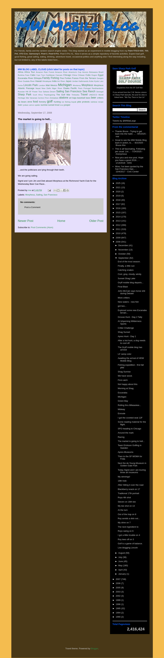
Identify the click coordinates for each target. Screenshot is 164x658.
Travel (84, 94)
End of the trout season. (129, 261)
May (120, 565)
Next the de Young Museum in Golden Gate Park (132, 464)
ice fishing (66, 102)
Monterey (77, 85)
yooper (67, 105)
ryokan (25, 105)
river (20, 105)
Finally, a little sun (126, 266)
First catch (123, 380)
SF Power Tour (35, 91)
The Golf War (63, 94)
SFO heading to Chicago (129, 428)
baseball (81, 98)
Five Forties (65, 78)
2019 (118, 195)
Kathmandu (83, 81)
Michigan (65, 85)
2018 (118, 200)
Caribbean (50, 75)
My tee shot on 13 (126, 506)
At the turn (123, 510)
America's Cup (75, 72)
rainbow (94, 102)
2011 (118, 229)
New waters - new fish (128, 302)
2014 (118, 216)
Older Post (96, 221)
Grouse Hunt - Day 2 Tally (130, 317)
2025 (118, 183)
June (121, 561)
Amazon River (61, 72)
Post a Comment (32, 207)
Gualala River (29, 81)
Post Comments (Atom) (42, 227)
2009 (118, 237)
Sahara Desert (49, 91)
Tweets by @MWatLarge (124, 121)
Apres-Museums (125, 452)
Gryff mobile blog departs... (130, 282)
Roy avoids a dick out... (129, 518)
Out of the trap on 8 (127, 514)
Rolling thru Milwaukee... (129, 405)
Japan (68, 81)
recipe (100, 102)
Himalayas (46, 81)
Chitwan (81, 75)
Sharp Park (24, 94)
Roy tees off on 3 (126, 539)
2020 (118, 191)
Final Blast (123, 286)
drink (29, 102)
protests (86, 102)
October (122, 254)
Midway (121, 409)
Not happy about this (127, 384)
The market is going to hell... (131, 441)
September (123, 258)
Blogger (94, 648)
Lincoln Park (31, 85)
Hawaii (38, 81)
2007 (118, 579)
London (42, 85)
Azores (85, 72)
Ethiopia (38, 78)
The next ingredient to (128, 527)
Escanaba (122, 392)
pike (79, 102)
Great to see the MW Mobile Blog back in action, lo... (131, 141)
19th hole (122, 481)
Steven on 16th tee (127, 502)
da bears (22, 102)
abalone (63, 97)
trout (57, 105)
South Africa (38, 95)
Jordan (75, 81)
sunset (51, 105)
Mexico (53, 85)
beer (93, 97)
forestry (42, 102)
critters (100, 98)
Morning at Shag (125, 388)
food (35, 101)
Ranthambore (97, 88)
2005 (118, 587)
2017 (118, 204)
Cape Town (40, 75)
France (75, 78)
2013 (118, 221)
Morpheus (87, 85)
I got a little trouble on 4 (129, 535)
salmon (32, 105)
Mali (48, 85)
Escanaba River (25, 78)
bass (88, 98)
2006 (118, 583)
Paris (80, 88)
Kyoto (96, 81)
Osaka (66, 88)
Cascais (59, 75)
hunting (57, 102)
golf (50, 101)
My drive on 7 (124, 522)
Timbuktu (75, 95)
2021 (118, 187)
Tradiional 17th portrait (128, 493)
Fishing (55, 78)
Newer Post (25, 221)
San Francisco (73, 91)
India (54, 81)
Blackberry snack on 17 (129, 489)
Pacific (74, 88)
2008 (118, 242)
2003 (118, 591)
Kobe (91, 81)
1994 (118, 612)
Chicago (67, 75)
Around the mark (126, 433)
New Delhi (46, 88)
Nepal (38, 88)
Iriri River (61, 81)
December (123, 245)
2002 (118, 596)
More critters (124, 297)
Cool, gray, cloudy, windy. (130, 274)
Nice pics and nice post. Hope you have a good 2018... (129, 158)
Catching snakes (126, 270)
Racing (121, 437)
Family (46, 78)
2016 (118, 208)
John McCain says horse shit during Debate (131, 292)
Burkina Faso (24, 75)
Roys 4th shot (124, 497)
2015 (118, 212)
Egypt (100, 75)
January (122, 574)
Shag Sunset (124, 332)
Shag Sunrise (124, 371)
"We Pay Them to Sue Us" (134, 97)
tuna (61, 105)
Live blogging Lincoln (128, 547)
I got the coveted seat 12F (130, 417)
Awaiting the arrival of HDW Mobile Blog (131, 359)
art (70, 98)
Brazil (101, 72)
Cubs (88, 75)
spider (37, 105)
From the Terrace (87, 78)
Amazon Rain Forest (45, 72)
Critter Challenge (126, 328)
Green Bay (123, 401)
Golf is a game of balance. (130, 543)
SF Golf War (138, 88)
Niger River (57, 88)
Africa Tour (29, 72)
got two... (122, 306)
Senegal (99, 91)
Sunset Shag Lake (126, 278)
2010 (118, 233)
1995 (118, 608)
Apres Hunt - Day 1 (127, 336)
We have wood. (125, 376)
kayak (73, 102)
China (74, 75)
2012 (118, 225)
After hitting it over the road (130, 485)
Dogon (94, 75)
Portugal (87, 88)
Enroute (121, 413)
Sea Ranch (88, 91)
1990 (118, 617)
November (123, 249)
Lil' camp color (124, 354)
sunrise (44, 105)
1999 (118, 600)
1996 (118, 604)
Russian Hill (23, 91)
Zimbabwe (54, 98)
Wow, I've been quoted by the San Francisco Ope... (129, 167)
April (120, 570)
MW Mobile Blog (77, 25)
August (122, 553)
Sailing (60, 91)
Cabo (32, 75)
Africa (20, 72)
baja (74, 98)
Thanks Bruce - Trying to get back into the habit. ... (128, 132)
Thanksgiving (49, 95)
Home (61, 221)
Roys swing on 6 (125, 531)
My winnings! (124, 476)
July (120, 557)
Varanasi (33, 98)
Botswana (93, 72)
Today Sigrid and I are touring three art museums (132, 471)
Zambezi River (43, 98)
